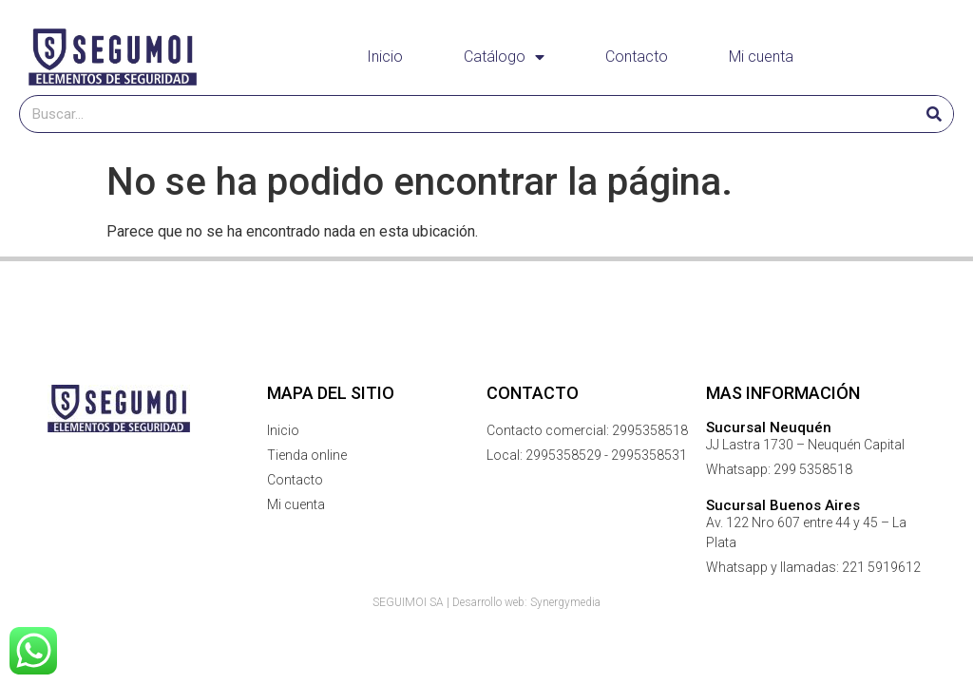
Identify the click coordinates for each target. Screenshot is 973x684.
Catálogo (504, 57)
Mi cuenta (761, 57)
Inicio (385, 57)
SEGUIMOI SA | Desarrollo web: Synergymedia (486, 602)
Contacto (636, 57)
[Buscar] (934, 114)
